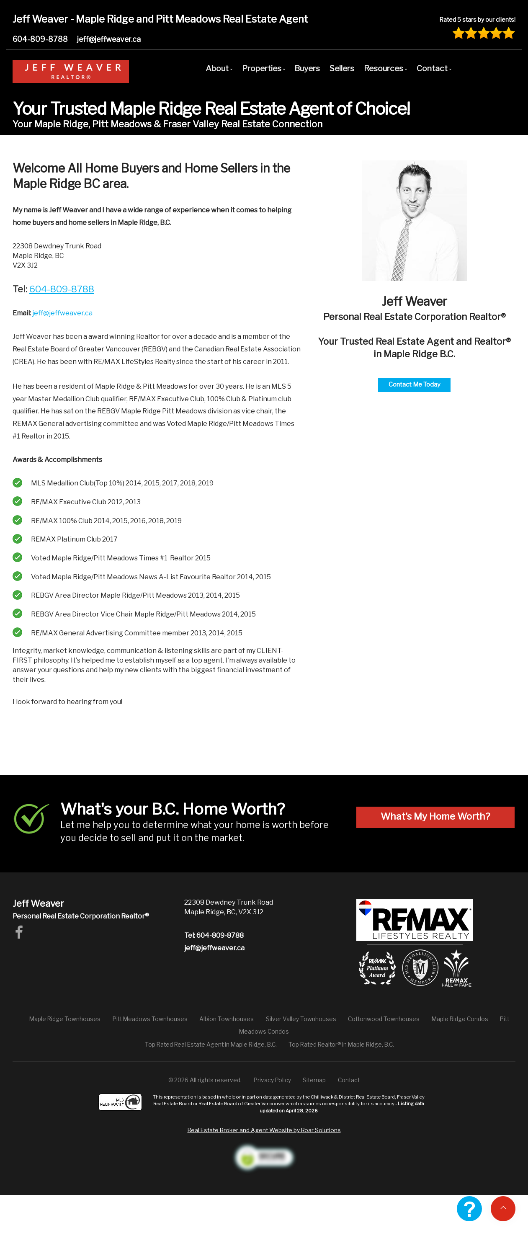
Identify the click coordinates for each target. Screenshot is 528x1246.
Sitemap (314, 1080)
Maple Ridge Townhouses (64, 1019)
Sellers (342, 68)
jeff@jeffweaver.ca (109, 39)
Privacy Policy (272, 1080)
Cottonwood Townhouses (384, 1019)
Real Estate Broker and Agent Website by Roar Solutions (264, 1130)
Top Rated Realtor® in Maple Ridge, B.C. (341, 1044)
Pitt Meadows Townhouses (150, 1019)
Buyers (307, 68)
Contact (349, 1080)
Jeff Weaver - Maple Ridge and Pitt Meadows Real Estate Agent (160, 19)
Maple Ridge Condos (460, 1019)
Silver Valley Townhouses (301, 1019)
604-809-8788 (40, 39)
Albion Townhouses (226, 1019)
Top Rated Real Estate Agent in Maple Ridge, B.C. (211, 1044)
